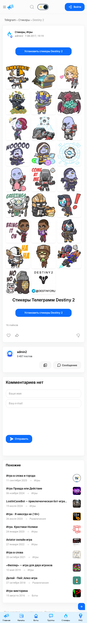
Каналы (21, 617)
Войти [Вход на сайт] (74, 7)
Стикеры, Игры (24, 32)
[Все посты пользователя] (45, 365)
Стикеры (24, 20)
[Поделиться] (17, 335)
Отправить (19, 439)
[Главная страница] (10, 7)
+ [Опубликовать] (79, 605)
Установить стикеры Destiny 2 (43, 51)
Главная (6, 617)
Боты (36, 617)
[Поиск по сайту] (32, 7)
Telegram (10, 20)
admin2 (22, 352)
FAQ (81, 617)
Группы (51, 617)
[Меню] (4, 7)
